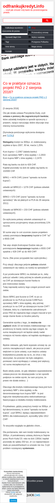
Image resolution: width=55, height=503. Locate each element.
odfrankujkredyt (23, 6)
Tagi (7, 42)
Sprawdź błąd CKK (13, 37)
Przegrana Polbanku (40, 42)
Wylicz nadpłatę (38, 37)
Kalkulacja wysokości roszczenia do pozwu (12, 29)
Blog (33, 28)
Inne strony (10, 47)
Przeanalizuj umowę (40, 32)
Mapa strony (37, 47)
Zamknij (13, 501)
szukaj (47, 20)
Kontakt (8, 51)
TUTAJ (10, 135)
